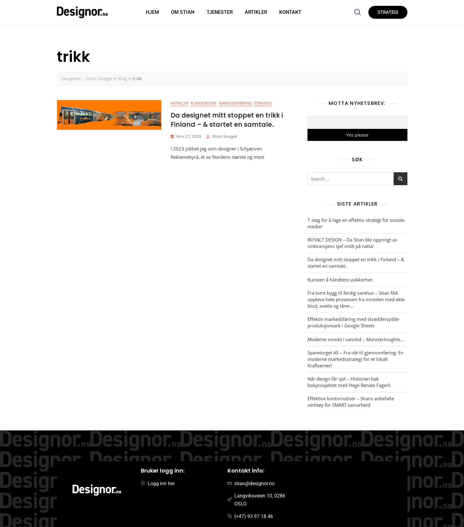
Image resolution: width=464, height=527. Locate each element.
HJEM (152, 12)
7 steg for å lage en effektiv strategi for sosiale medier (355, 223)
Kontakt (291, 12)
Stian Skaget (224, 136)
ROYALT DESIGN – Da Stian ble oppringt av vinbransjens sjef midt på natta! (352, 243)
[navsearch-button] (357, 12)
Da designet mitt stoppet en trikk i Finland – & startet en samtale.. (227, 120)
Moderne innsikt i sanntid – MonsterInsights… (355, 339)
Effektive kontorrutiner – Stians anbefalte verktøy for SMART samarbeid (350, 401)
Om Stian (182, 12)
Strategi (263, 103)
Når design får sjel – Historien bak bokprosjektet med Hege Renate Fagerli (349, 382)
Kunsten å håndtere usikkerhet (339, 280)
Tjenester (220, 12)
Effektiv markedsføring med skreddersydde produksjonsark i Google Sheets (353, 322)
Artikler (256, 12)
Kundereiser (203, 103)
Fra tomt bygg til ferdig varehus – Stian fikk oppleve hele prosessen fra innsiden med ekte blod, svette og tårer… (356, 299)
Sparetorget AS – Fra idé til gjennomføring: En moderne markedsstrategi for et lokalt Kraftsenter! (355, 359)
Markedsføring (235, 103)
